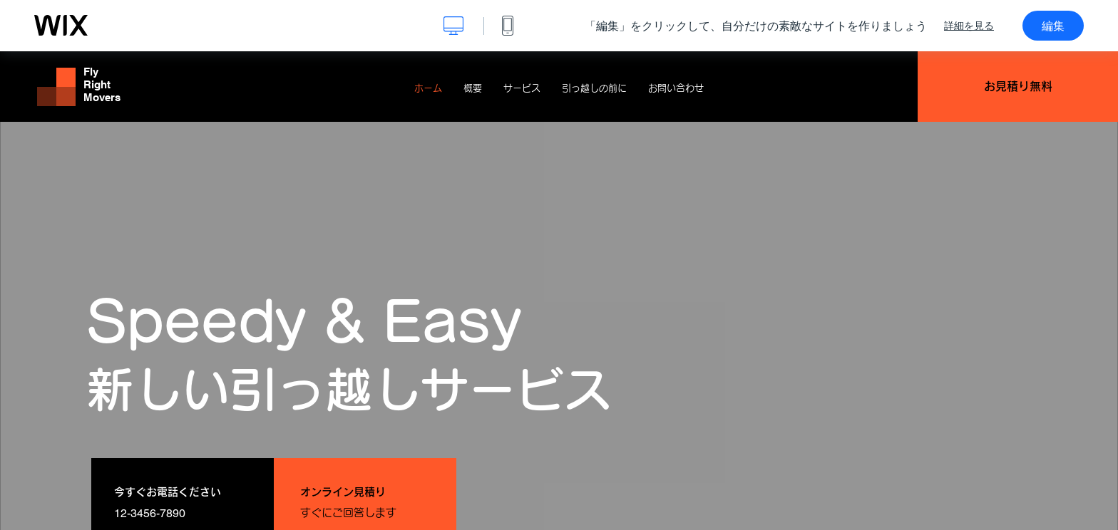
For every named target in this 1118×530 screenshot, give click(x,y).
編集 (1053, 26)
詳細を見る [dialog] (969, 25)
